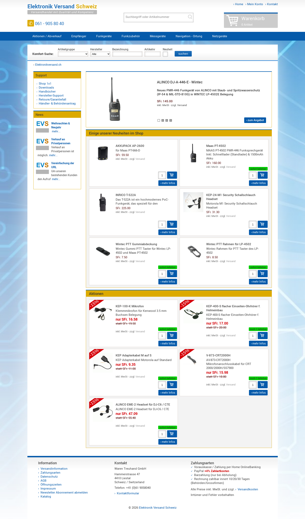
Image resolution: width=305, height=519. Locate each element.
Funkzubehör (131, 36)
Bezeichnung (120, 49)
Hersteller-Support (51, 95)
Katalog (46, 496)
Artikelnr (149, 49)
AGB (43, 480)
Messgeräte (158, 36)
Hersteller (96, 49)
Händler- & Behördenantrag (57, 103)
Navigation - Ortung (189, 36)
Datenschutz (49, 476)
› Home (238, 4)
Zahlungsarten (50, 472)
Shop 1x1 (45, 83)
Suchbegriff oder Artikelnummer (147, 17)
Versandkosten (248, 489)
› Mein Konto (254, 4)
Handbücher (47, 91)
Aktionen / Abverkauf (46, 36)
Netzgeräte (219, 36)
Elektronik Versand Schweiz (158, 507)
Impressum (48, 488)
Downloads (46, 87)
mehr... (56, 131)
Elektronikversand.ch (48, 64)
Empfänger (78, 36)
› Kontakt (271, 4)
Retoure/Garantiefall (52, 99)
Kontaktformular (128, 493)
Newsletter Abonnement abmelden (64, 492)
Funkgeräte (104, 36)
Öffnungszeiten (51, 484)
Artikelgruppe (66, 49)
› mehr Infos (167, 183)
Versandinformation (54, 468)
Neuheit (167, 49)
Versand (140, 159)
